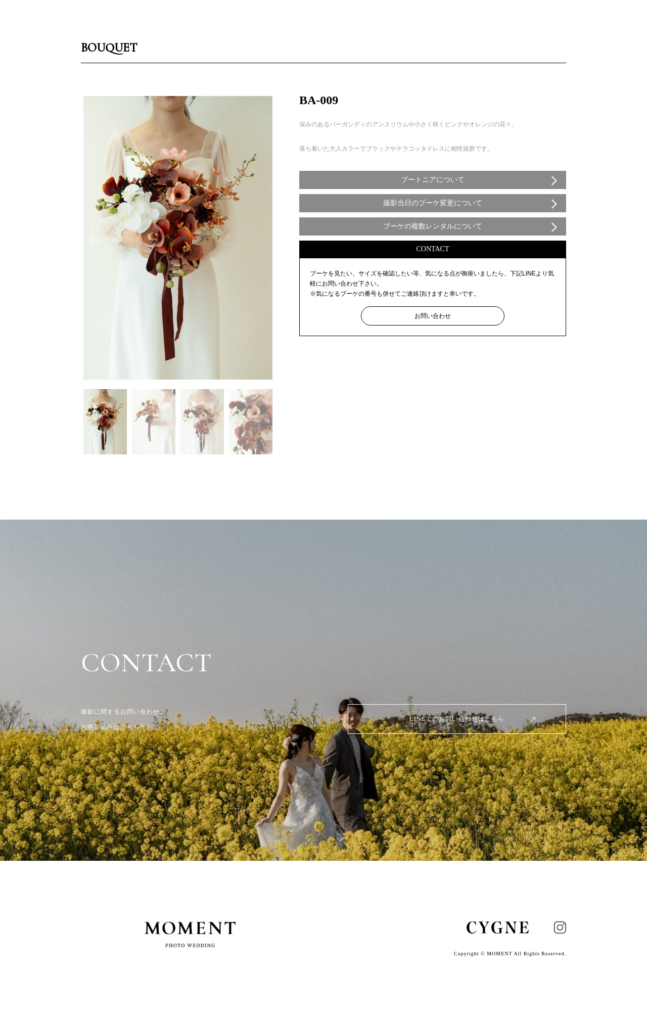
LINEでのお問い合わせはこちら (456, 718)
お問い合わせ (432, 315)
